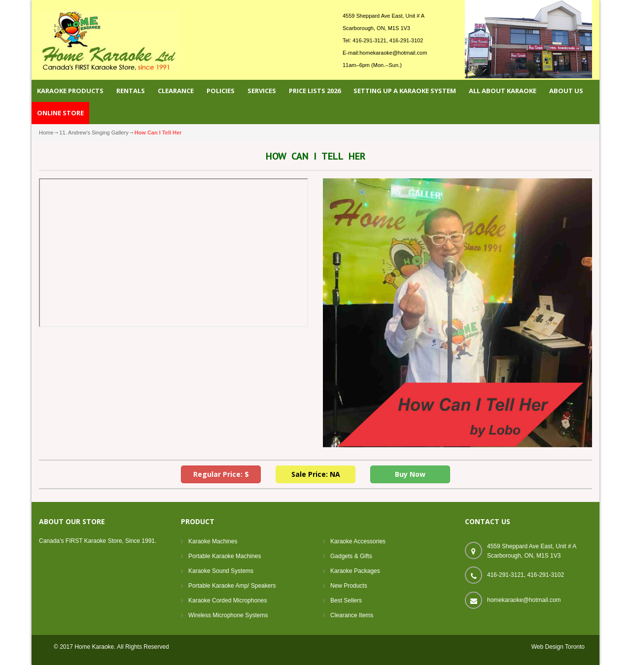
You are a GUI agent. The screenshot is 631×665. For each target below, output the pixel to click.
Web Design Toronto (558, 646)
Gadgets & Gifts (351, 556)
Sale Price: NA (315, 474)
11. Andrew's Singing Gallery (93, 132)
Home (46, 132)
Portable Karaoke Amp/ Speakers (232, 585)
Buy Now (410, 474)
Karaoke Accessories (358, 541)
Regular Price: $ (221, 474)
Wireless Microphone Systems (228, 615)
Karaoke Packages (355, 570)
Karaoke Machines (212, 541)
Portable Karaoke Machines (224, 556)
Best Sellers (346, 600)
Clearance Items (351, 615)
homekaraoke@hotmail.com (393, 53)
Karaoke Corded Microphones (227, 600)
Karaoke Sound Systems (220, 570)
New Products (348, 585)
